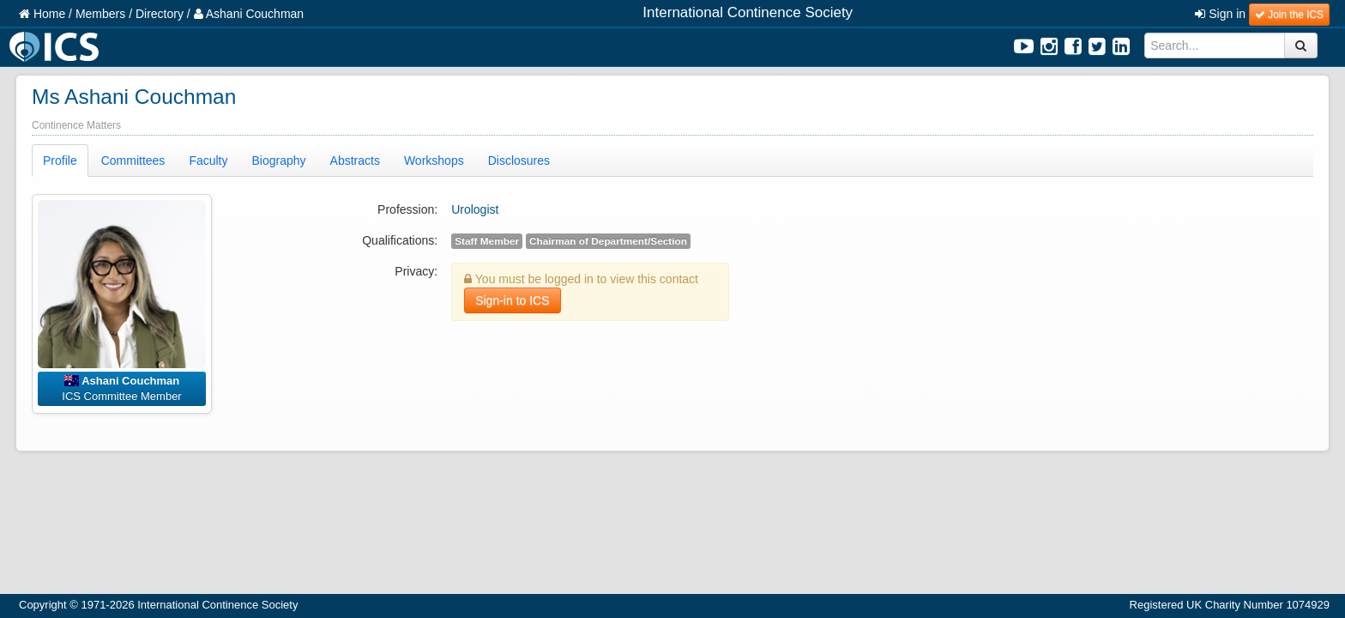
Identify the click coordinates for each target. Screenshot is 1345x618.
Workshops (434, 160)
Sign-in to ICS (512, 300)
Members (100, 14)
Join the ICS (1289, 15)
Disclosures (519, 160)
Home (42, 14)
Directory (160, 14)
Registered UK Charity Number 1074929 (1230, 604)
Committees (133, 160)
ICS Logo (56, 47)
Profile (60, 160)
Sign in (1220, 14)
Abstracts (355, 160)
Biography (279, 160)
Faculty (208, 160)
